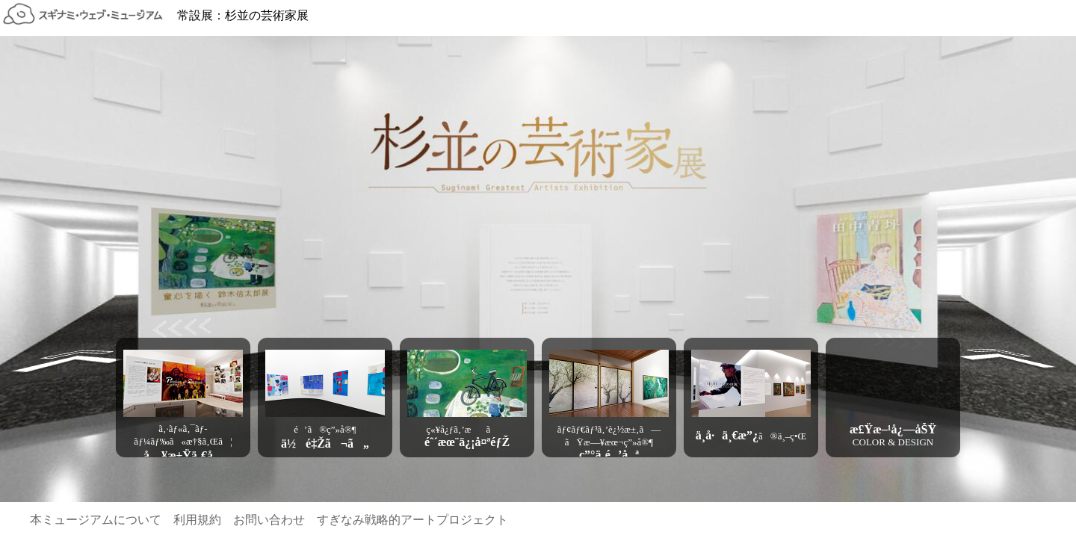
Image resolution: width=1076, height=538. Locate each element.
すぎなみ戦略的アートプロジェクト (412, 519)
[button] (183, 383)
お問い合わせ (269, 519)
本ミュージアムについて (95, 519)
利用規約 (197, 519)
